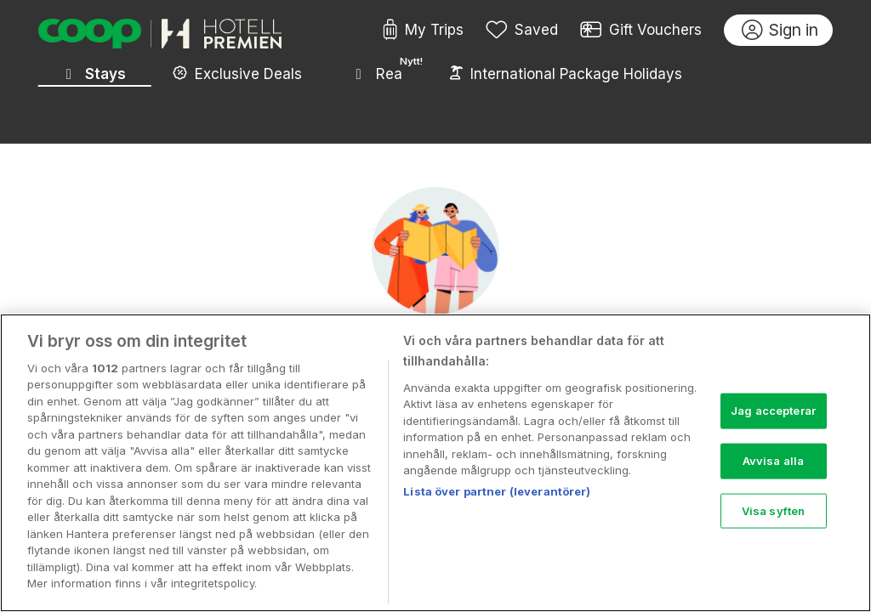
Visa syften (773, 510)
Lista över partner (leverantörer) (496, 491)
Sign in (780, 31)
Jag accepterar (773, 410)
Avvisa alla (773, 461)
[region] (435, 463)
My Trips (423, 31)
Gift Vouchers (641, 31)
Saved (522, 31)
